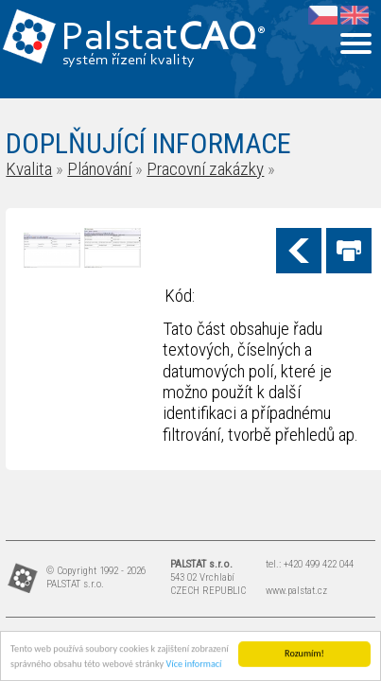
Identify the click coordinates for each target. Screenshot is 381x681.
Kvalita (29, 169)
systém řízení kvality (129, 60)
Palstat (163, 39)
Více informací (194, 664)
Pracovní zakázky (205, 169)
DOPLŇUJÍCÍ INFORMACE (148, 143)
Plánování (99, 169)
